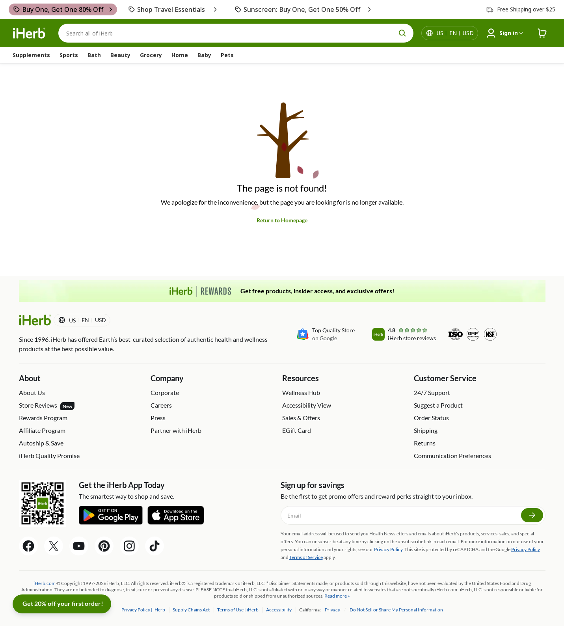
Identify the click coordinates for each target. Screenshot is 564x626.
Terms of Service (306, 557)
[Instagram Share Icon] (129, 546)
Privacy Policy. (389, 549)
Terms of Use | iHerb (238, 610)
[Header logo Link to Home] (29, 33)
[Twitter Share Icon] (53, 546)
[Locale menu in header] (455, 33)
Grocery (151, 55)
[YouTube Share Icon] (79, 546)
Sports (69, 55)
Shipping (425, 430)
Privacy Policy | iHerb (143, 610)
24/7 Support (432, 392)
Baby (204, 55)
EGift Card (296, 430)
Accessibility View (306, 405)
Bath (94, 55)
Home (179, 55)
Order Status (431, 417)
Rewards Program (43, 417)
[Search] (235, 33)
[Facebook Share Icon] (28, 546)
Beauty (120, 55)
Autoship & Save (41, 443)
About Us (32, 392)
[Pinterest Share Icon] (104, 546)
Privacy (333, 610)
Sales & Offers (301, 417)
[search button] (402, 33)
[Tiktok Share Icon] (154, 546)
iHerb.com (45, 583)
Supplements (31, 55)
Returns (425, 443)
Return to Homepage (282, 220)
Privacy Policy (525, 549)
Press (158, 417)
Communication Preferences (452, 455)
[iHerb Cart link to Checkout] (542, 33)
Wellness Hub (301, 392)
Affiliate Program (42, 430)
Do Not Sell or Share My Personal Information (396, 610)
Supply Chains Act (191, 610)
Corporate (165, 392)
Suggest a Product (438, 405)
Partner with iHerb (176, 430)
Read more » (337, 596)
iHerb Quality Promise (49, 455)
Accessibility (279, 610)
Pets (227, 55)
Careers (161, 405)
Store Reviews (46, 405)
